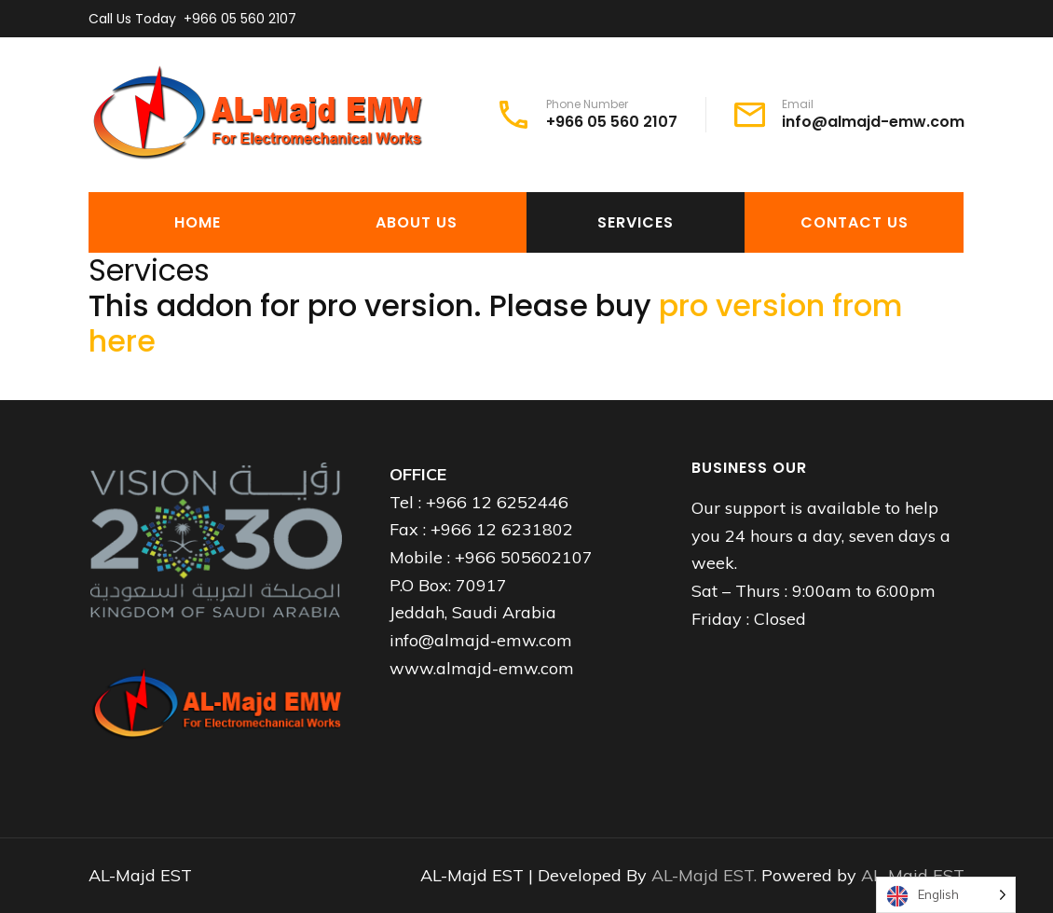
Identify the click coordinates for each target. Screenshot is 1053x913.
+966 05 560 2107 (240, 18)
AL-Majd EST (912, 875)
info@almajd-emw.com (873, 122)
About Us (417, 222)
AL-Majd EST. (706, 875)
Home (197, 222)
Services (635, 222)
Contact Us (854, 222)
